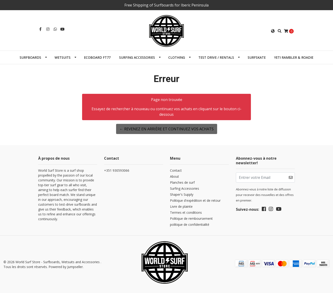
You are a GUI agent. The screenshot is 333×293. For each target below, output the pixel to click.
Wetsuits (63, 57)
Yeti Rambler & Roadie (293, 57)
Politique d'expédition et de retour (195, 200)
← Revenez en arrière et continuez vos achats (167, 128)
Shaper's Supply (181, 194)
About (174, 176)
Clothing (176, 57)
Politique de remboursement (191, 218)
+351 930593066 (116, 170)
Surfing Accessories (137, 57)
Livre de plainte (181, 206)
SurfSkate (257, 57)
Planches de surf (182, 182)
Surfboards (30, 57)
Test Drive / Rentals (216, 57)
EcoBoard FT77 (97, 57)
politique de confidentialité (189, 224)
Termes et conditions (186, 212)
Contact (176, 170)
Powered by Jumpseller (66, 267)
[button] (273, 31)
